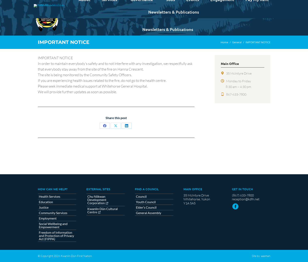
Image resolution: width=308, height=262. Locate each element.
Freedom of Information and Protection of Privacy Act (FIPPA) (56, 236)
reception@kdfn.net (245, 199)
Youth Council (146, 202)
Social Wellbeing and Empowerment (53, 225)
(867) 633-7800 (243, 195)
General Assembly (148, 212)
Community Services (53, 212)
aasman (265, 256)
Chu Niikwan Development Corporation (96, 200)
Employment (48, 218)
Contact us (260, 3)
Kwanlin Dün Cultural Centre (102, 210)
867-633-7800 (236, 94)
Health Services (49, 196)
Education (46, 202)
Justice (44, 207)
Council (141, 196)
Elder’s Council (146, 207)
